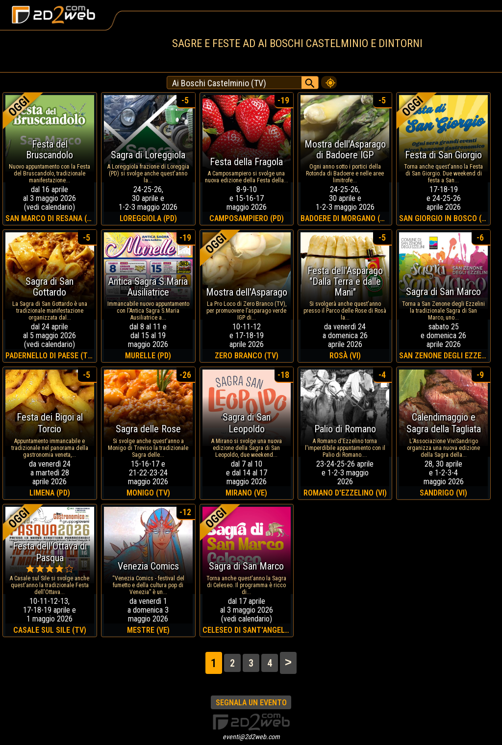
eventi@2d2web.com (251, 737)
